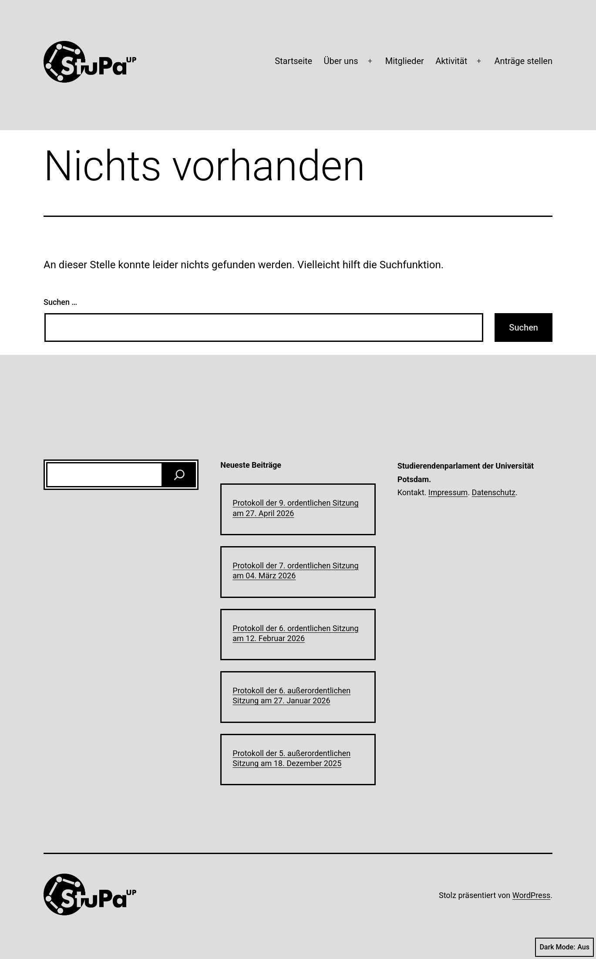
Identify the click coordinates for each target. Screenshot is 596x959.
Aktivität (451, 61)
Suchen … (60, 302)
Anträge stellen (523, 61)
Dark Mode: (564, 947)
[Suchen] (179, 474)
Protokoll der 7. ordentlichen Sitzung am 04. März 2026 (295, 570)
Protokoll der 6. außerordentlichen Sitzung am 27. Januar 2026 (291, 695)
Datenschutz (493, 492)
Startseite (293, 61)
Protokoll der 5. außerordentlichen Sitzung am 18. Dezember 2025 (291, 758)
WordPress (531, 895)
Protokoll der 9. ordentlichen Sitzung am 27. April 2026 (295, 507)
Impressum (448, 492)
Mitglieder (404, 61)
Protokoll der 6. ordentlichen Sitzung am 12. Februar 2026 (295, 633)
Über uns (341, 61)
